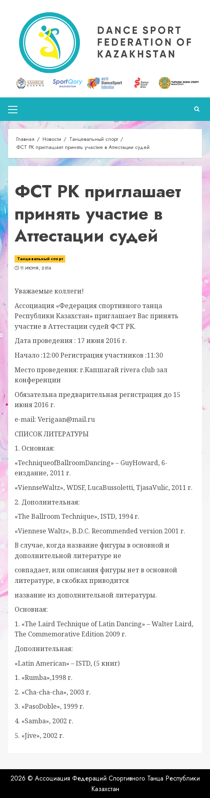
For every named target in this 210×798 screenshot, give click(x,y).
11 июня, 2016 (35, 268)
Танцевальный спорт (40, 259)
